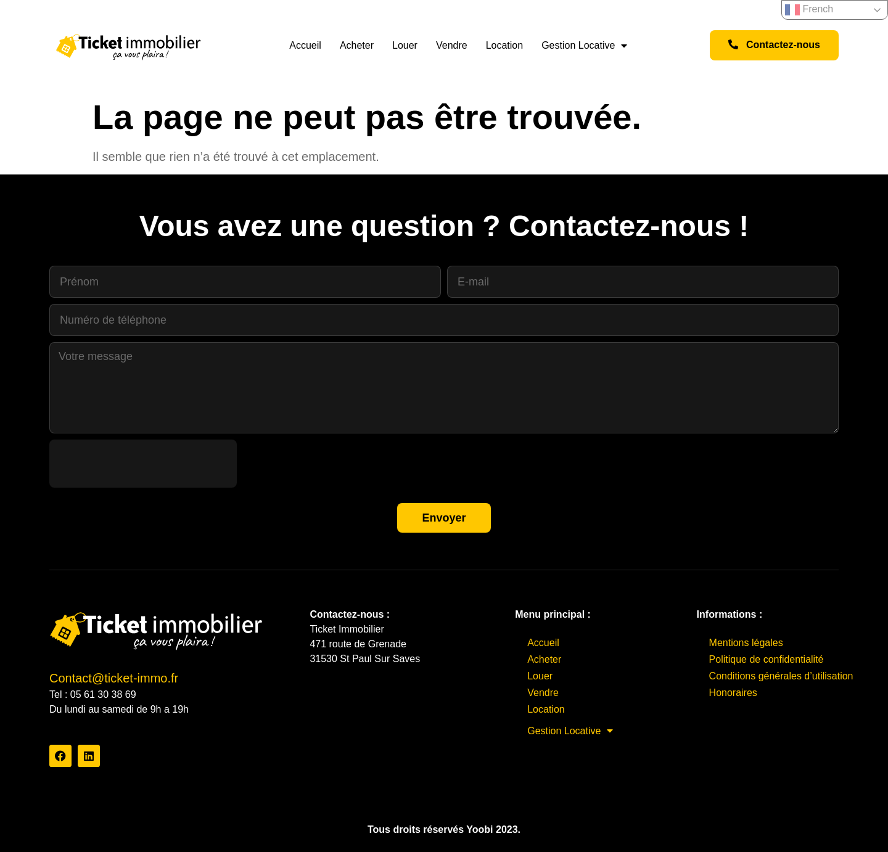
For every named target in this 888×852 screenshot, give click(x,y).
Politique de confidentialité (766, 659)
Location (505, 45)
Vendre (451, 45)
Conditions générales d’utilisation (781, 676)
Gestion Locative (584, 46)
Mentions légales (746, 642)
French (809, 9)
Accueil (305, 45)
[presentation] (143, 464)
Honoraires (733, 692)
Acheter (357, 45)
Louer (404, 45)
